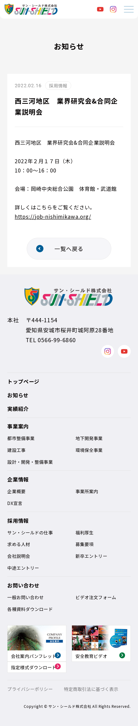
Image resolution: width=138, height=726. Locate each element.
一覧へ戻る (68, 248)
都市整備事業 (21, 438)
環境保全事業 (89, 450)
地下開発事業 (89, 438)
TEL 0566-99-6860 (51, 340)
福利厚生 (84, 532)
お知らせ (18, 395)
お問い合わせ (23, 585)
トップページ (23, 381)
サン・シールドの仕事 (30, 532)
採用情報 (18, 520)
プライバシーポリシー (30, 689)
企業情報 (18, 479)
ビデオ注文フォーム (95, 597)
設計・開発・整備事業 (30, 462)
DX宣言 (14, 503)
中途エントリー (23, 568)
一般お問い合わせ (25, 597)
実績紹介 (18, 408)
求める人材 (18, 544)
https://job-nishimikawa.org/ (53, 216)
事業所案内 (86, 491)
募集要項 (84, 544)
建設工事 (16, 450)
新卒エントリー (91, 556)
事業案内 (18, 426)
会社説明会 (18, 556)
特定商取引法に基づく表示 (91, 689)
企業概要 (16, 491)
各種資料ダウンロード (30, 609)
